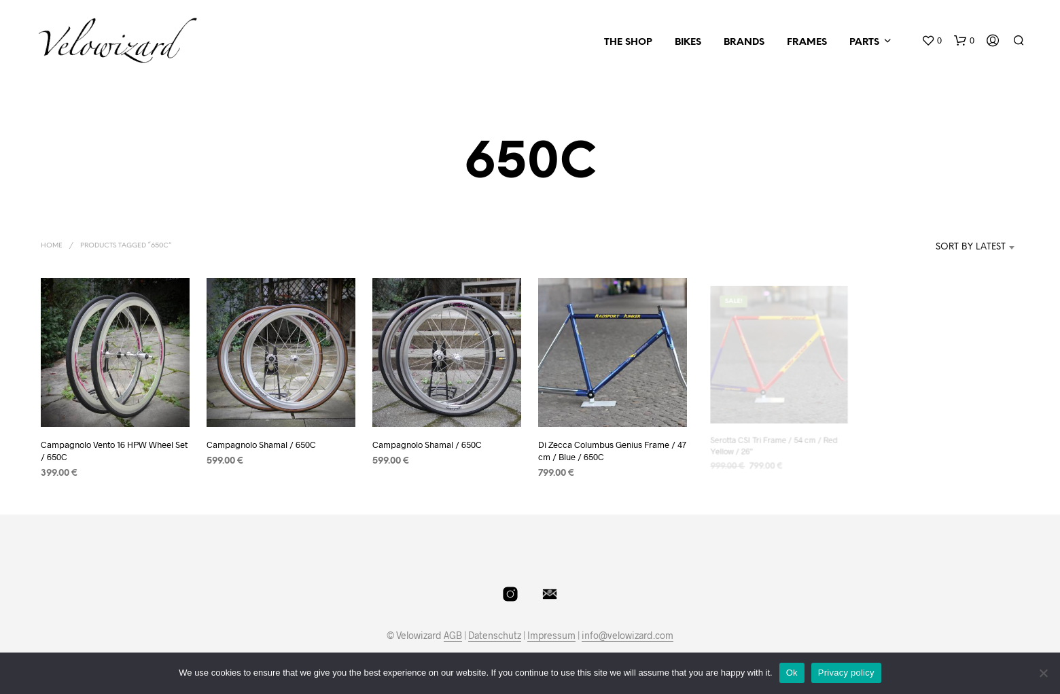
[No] (1043, 673)
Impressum (551, 635)
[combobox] (950, 247)
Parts (864, 42)
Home (52, 245)
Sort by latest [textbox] (971, 247)
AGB (453, 635)
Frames (807, 42)
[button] (931, 41)
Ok (792, 672)
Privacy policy (846, 672)
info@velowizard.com (627, 635)
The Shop (628, 42)
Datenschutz (494, 635)
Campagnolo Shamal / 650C (261, 444)
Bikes (688, 42)
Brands (744, 42)
